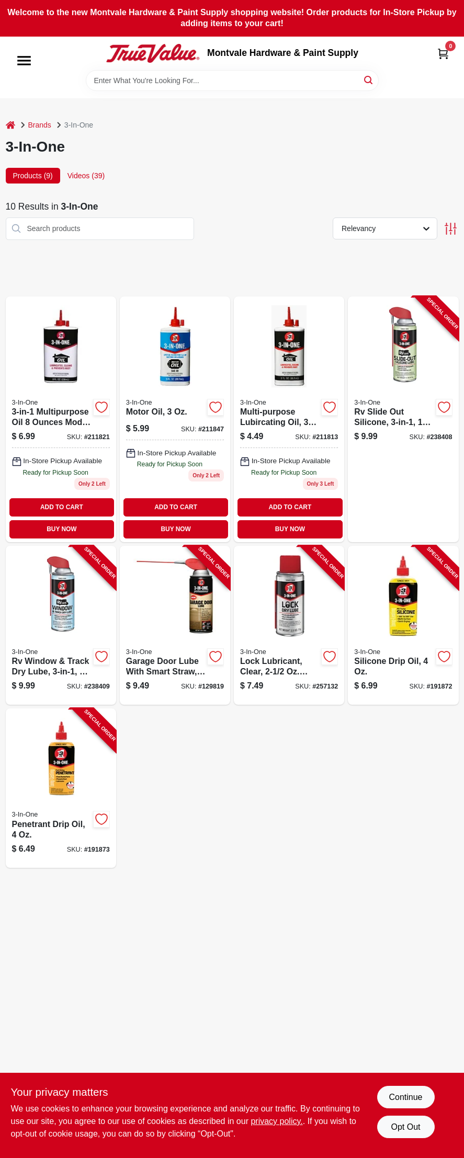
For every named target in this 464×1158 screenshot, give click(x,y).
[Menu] (24, 60)
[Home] (10, 125)
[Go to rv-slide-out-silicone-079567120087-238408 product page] (403, 419)
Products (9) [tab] (33, 175)
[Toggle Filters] (451, 229)
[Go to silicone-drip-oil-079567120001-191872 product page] (403, 625)
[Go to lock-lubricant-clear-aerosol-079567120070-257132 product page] (289, 625)
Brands (39, 125)
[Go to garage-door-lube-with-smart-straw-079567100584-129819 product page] (175, 625)
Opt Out (405, 1126)
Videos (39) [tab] (86, 175)
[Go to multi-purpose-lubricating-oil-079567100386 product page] (61, 419)
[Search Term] (232, 80)
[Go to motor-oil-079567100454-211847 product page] (175, 419)
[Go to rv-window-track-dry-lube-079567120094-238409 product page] (61, 625)
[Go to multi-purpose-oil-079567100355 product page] (289, 419)
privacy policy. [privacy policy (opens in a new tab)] (276, 1121)
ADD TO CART (61, 507)
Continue (405, 1097)
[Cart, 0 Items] (443, 53)
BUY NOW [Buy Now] (61, 529)
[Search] (369, 79)
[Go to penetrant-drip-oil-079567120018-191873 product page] (61, 788)
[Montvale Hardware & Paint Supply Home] (153, 53)
